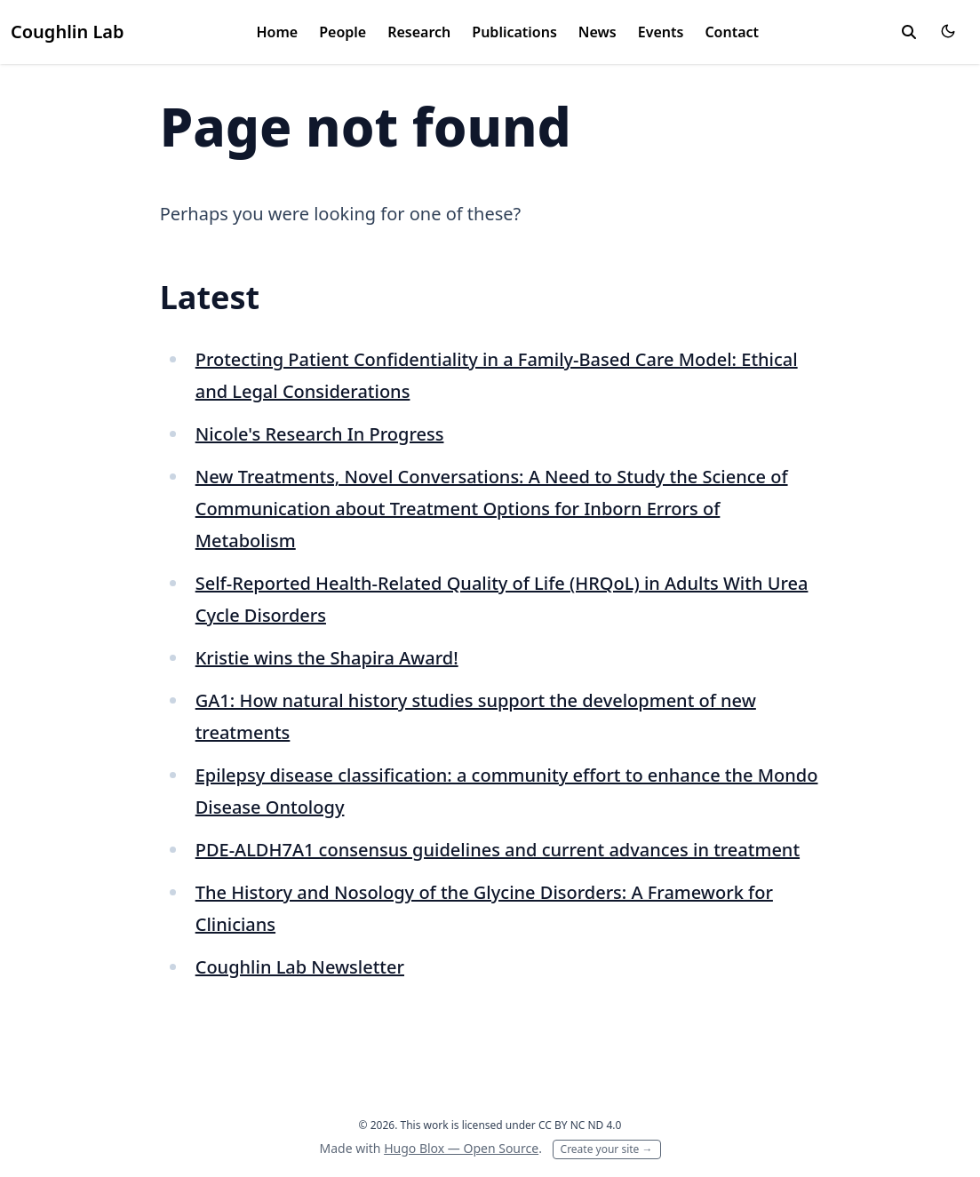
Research (418, 32)
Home (278, 32)
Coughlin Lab (67, 32)
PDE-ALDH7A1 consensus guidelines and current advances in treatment (497, 850)
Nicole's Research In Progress (319, 434)
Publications (514, 32)
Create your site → (607, 1149)
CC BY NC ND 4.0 (580, 1125)
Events (661, 32)
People (342, 32)
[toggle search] (909, 32)
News (597, 32)
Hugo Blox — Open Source (461, 1148)
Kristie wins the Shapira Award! (326, 658)
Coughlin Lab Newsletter (299, 967)
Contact (732, 32)
